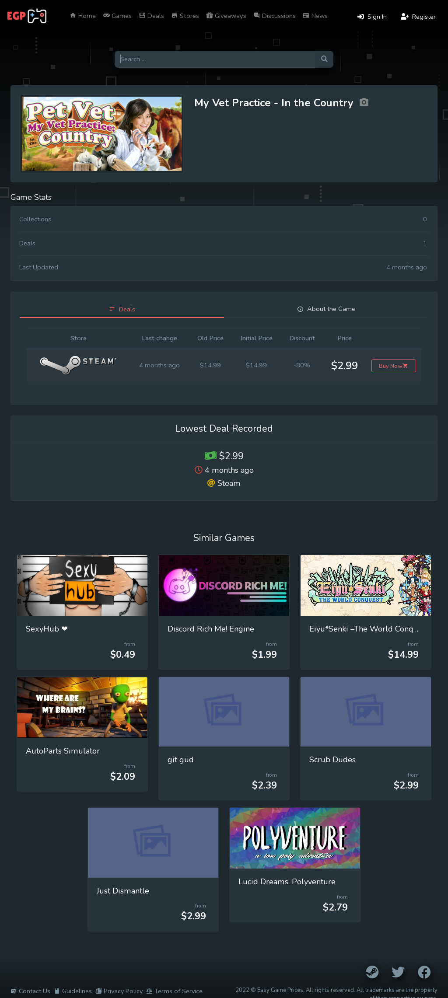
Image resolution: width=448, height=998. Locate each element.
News (315, 16)
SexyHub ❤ (47, 629)
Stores (185, 16)
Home (83, 16)
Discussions (274, 16)
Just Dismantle (123, 891)
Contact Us (30, 991)
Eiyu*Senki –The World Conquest (369, 629)
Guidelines (73, 991)
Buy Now (393, 366)
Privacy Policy (119, 991)
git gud (181, 759)
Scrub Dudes (332, 759)
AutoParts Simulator (63, 751)
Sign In (372, 16)
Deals (151, 16)
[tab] (122, 309)
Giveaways (226, 16)
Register (418, 16)
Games (117, 16)
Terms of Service (174, 991)
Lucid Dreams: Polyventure (287, 881)
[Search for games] (215, 59)
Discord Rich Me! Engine (211, 629)
